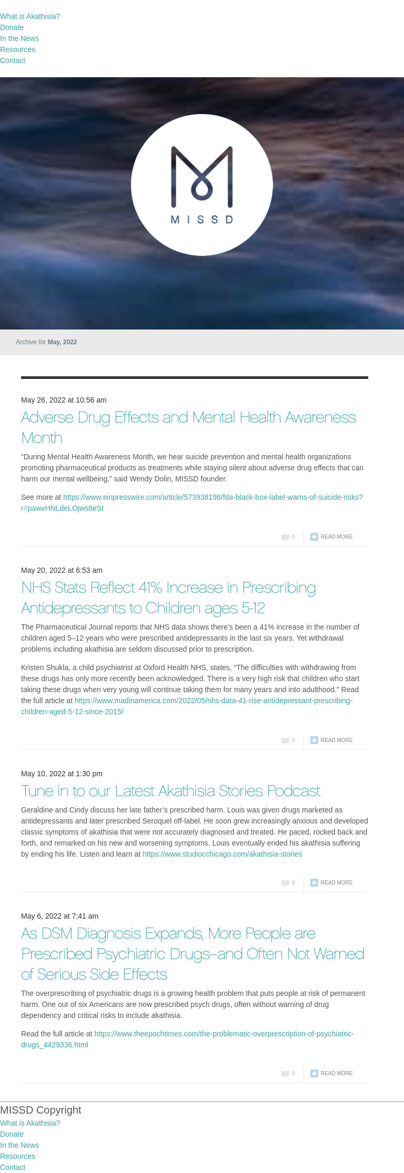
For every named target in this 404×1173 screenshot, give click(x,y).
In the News (19, 38)
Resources (17, 49)
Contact (12, 60)
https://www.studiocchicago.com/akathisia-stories (222, 854)
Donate (12, 27)
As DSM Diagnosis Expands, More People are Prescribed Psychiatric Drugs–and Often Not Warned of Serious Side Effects (192, 955)
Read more (337, 537)
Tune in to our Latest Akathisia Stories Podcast (170, 792)
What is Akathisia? (30, 16)
